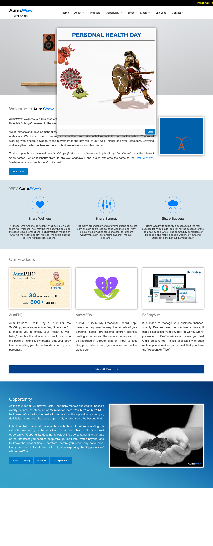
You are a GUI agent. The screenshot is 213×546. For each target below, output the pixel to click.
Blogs (131, 12)
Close (150, 132)
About (79, 12)
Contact (178, 12)
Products (95, 12)
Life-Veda (161, 12)
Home (65, 12)
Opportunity (114, 12)
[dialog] (106, 273)
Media (145, 12)
